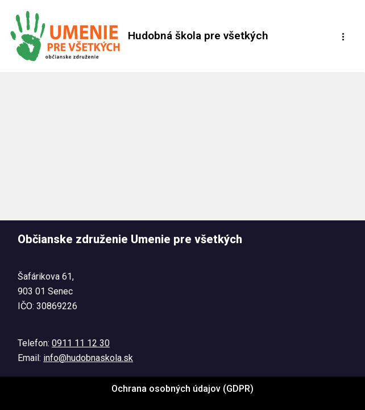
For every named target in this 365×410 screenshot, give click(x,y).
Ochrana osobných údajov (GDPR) (182, 388)
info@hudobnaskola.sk (88, 357)
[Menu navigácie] (343, 36)
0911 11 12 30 (81, 343)
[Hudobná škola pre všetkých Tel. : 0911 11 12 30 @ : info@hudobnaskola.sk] (138, 36)
